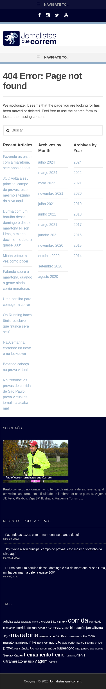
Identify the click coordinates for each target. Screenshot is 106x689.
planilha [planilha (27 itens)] (89, 642)
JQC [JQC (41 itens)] (6, 636)
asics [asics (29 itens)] (17, 621)
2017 (78, 225)
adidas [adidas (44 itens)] (8, 621)
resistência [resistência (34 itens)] (21, 648)
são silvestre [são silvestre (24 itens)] (96, 648)
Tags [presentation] (46, 521)
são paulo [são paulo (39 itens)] (82, 648)
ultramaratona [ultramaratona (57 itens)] (15, 661)
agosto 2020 (48, 277)
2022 (78, 173)
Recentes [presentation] (11, 521)
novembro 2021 (50, 193)
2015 (78, 245)
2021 (78, 183)
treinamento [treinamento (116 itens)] (37, 655)
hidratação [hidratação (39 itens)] (77, 628)
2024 (78, 162)
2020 (78, 193)
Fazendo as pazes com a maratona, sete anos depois (17, 162)
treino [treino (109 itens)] (58, 655)
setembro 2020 (50, 266)
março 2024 (47, 173)
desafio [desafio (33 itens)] (42, 628)
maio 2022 (46, 183)
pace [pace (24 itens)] (64, 642)
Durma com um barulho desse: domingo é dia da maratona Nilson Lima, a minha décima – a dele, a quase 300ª (17, 228)
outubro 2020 (48, 256)
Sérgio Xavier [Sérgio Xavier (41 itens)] (13, 655)
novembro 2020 (50, 245)
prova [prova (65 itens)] (8, 648)
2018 (78, 214)
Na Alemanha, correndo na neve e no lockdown (17, 348)
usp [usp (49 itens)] (31, 661)
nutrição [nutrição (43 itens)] (55, 642)
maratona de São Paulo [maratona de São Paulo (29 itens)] (53, 636)
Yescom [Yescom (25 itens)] (52, 661)
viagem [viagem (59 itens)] (41, 661)
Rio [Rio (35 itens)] (31, 648)
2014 (78, 256)
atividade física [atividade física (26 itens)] (29, 621)
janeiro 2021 (48, 235)
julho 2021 (46, 204)
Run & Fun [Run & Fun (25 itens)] (41, 648)
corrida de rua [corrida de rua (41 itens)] (26, 628)
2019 (78, 204)
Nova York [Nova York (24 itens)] (42, 642)
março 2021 (47, 225)
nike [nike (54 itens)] (32, 642)
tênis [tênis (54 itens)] (81, 655)
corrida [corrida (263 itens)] (78, 620)
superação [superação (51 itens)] (65, 648)
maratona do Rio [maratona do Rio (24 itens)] (78, 636)
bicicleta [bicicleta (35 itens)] (44, 621)
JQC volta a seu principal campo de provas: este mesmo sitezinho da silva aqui (16, 189)
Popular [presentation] (31, 521)
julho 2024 (46, 162)
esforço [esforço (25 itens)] (57, 628)
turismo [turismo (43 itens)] (71, 655)
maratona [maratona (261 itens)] (24, 635)
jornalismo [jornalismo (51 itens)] (94, 628)
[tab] (11, 521)
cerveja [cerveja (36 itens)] (62, 621)
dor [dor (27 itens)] (50, 628)
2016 (78, 235)
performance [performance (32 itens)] (76, 642)
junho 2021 (47, 214)
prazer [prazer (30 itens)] (99, 642)
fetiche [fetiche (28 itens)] (65, 627)
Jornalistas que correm (65, 681)
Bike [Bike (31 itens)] (53, 621)
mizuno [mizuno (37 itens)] (23, 642)
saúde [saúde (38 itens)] (51, 648)
